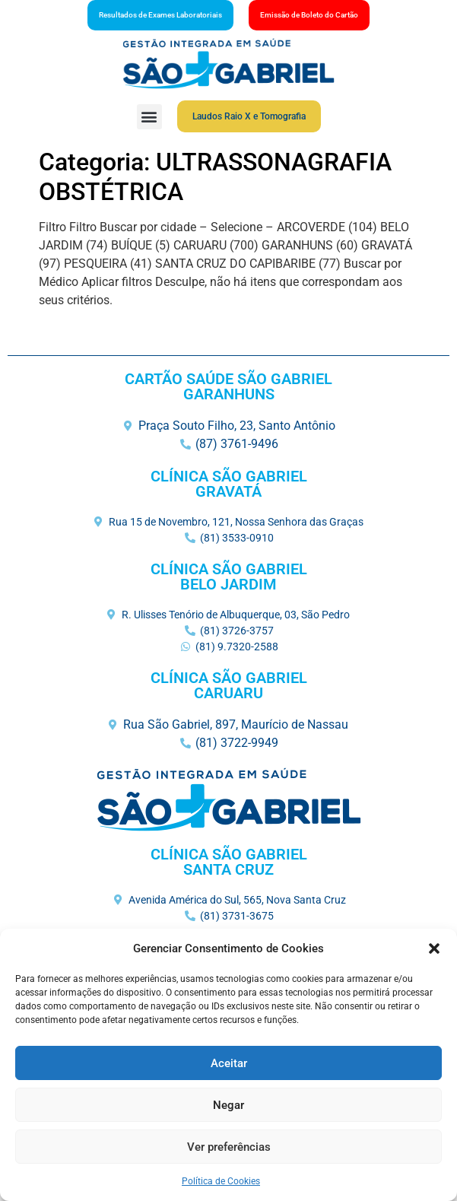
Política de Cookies (221, 1181)
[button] (434, 948)
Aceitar (229, 1063)
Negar (228, 1105)
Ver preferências (229, 1147)
